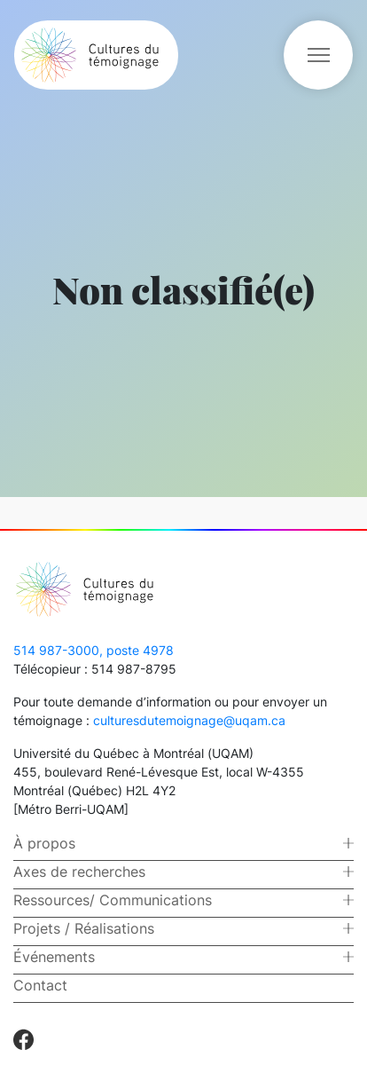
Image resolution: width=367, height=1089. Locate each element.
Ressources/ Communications (112, 900)
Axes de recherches (79, 871)
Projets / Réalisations (83, 928)
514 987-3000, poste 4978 (93, 650)
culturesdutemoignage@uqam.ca (189, 720)
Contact (40, 985)
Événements (54, 957)
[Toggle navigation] (318, 55)
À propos (44, 843)
